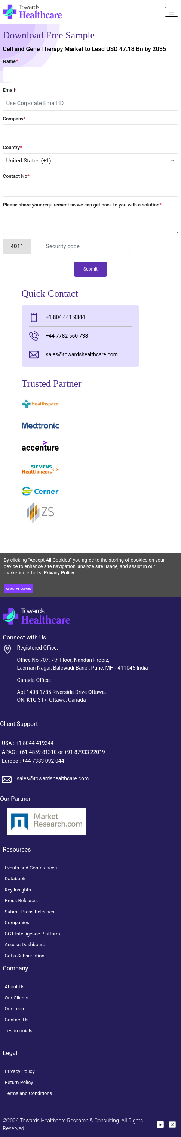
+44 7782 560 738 (58, 336)
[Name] (171, 12)
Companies (17, 922)
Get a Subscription (25, 955)
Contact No (16, 176)
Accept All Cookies (18, 588)
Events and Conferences (31, 868)
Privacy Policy (59, 572)
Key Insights (18, 890)
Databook (15, 878)
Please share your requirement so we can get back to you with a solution (82, 205)
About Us (15, 986)
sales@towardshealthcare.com (73, 354)
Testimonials (19, 1030)
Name (10, 61)
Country (12, 147)
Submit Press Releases (30, 912)
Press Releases (21, 900)
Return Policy (19, 1082)
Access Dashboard (25, 944)
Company (14, 118)
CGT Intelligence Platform (32, 934)
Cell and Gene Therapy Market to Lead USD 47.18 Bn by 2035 (84, 49)
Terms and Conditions (28, 1093)
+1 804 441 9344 (57, 317)
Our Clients (17, 998)
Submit (90, 269)
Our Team (15, 1008)
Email (10, 90)
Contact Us (17, 1020)
